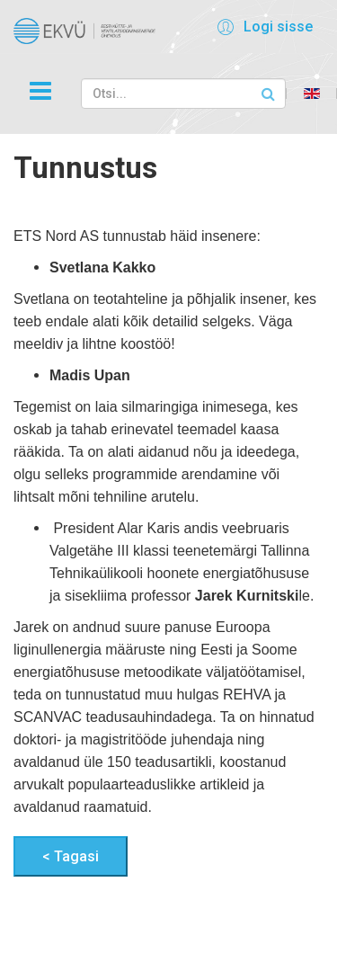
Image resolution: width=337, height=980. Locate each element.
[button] (262, 26)
